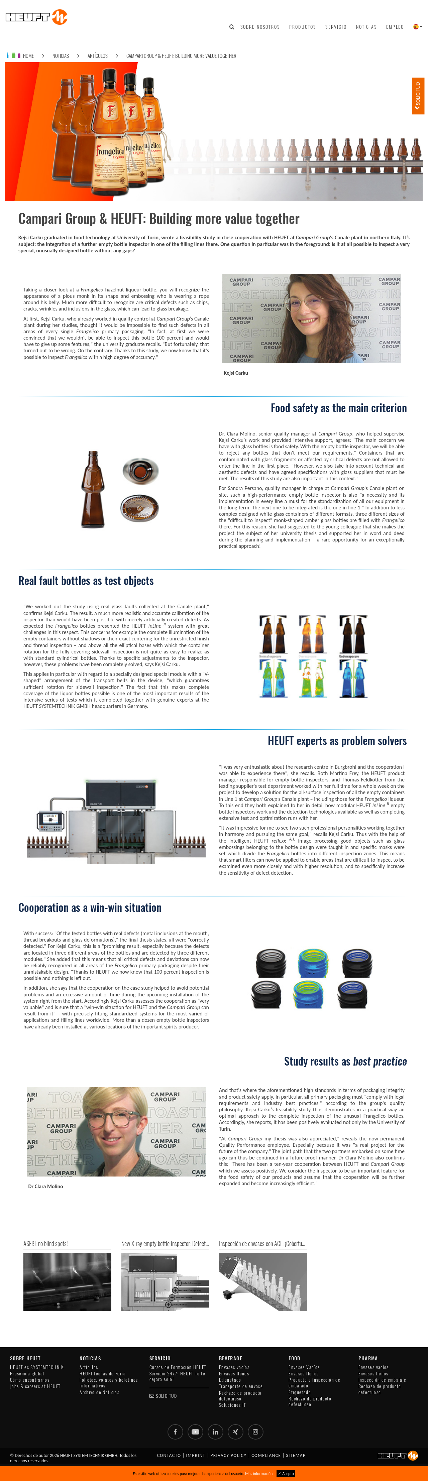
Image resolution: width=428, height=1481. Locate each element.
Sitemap (296, 1456)
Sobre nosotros (260, 26)
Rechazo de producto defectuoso (240, 1396)
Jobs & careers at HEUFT (35, 1386)
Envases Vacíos (304, 1367)
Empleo (395, 26)
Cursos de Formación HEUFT (177, 1367)
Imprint (196, 1456)
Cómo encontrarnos (29, 1380)
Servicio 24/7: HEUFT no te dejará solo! (177, 1376)
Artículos (98, 55)
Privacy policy (228, 1456)
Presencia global (27, 1373)
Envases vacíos (234, 1367)
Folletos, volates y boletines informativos (109, 1383)
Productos (302, 26)
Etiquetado (230, 1380)
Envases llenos (234, 1373)
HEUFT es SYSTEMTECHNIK (37, 1367)
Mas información (259, 1473)
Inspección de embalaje (382, 1380)
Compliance (266, 1456)
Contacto (169, 1456)
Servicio (335, 26)
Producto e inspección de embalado (314, 1383)
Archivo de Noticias (99, 1392)
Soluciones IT (232, 1405)
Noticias (366, 26)
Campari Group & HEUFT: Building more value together (181, 55)
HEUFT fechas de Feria (103, 1373)
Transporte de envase (241, 1386)
